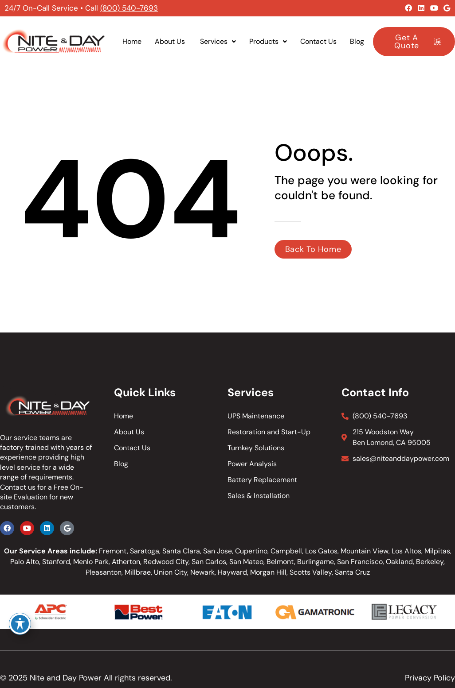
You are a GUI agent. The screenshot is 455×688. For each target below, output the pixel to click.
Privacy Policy (430, 678)
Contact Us (318, 41)
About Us (171, 41)
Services (218, 41)
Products (268, 41)
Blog (357, 41)
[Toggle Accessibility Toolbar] (20, 623)
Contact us (17, 487)
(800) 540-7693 (129, 8)
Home (131, 41)
